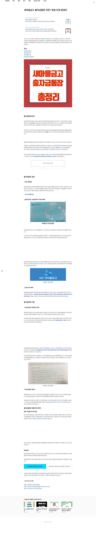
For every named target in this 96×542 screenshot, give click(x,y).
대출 (19, 1)
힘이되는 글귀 (37, 1)
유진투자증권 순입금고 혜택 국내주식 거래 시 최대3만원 (39, 29)
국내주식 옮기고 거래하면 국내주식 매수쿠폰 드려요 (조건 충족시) (40, 21)
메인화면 (7, 1)
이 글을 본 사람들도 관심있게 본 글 (32, 518)
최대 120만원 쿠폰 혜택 (31, 19)
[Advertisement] (48, 147)
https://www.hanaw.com (30, 17)
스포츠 (44, 1)
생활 (30, 1)
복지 (24, 1)
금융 (14, 1)
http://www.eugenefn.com (31, 27)
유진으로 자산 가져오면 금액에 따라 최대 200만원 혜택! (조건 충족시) (40, 31)
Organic (50, 540)
